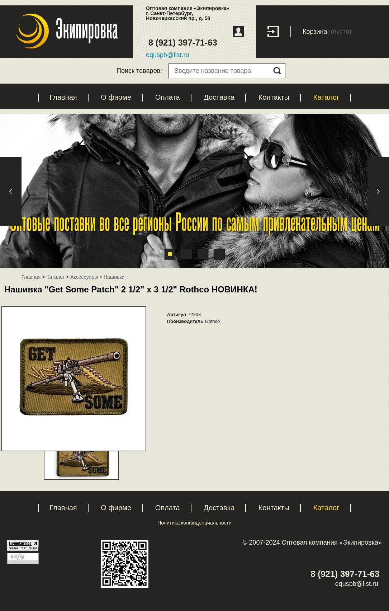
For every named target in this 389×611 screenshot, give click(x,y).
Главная (63, 97)
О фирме (116, 97)
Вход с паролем (279, 31)
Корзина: (316, 31)
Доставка (219, 97)
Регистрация (238, 31)
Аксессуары (84, 277)
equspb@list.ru (167, 54)
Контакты (273, 97)
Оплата (167, 97)
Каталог (326, 97)
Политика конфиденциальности (194, 523)
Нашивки (114, 277)
